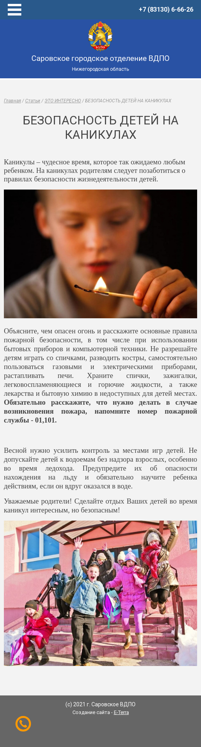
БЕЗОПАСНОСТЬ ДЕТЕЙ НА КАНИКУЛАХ (128, 101)
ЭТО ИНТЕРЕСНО (63, 101)
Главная (12, 101)
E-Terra (121, 712)
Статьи (32, 101)
